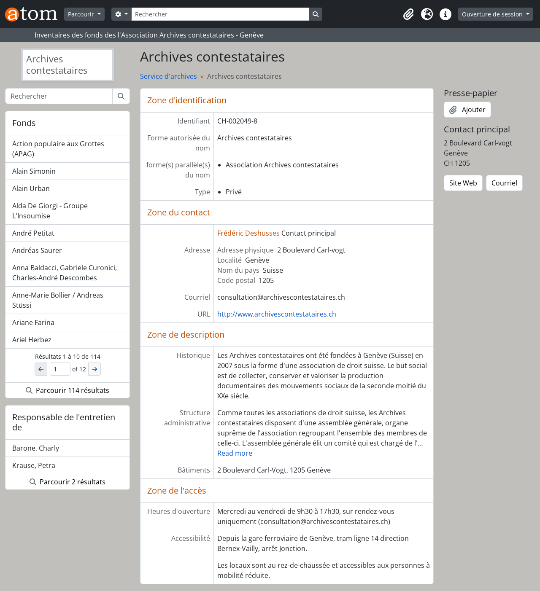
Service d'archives (168, 76)
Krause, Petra (33, 465)
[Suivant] (94, 369)
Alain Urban (31, 188)
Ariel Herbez (31, 339)
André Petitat (33, 233)
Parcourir (82, 14)
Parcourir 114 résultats (67, 390)
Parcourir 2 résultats (67, 481)
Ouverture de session (493, 14)
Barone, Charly (35, 448)
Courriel (504, 183)
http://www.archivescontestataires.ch (276, 314)
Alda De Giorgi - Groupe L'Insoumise (50, 210)
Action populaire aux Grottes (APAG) (58, 148)
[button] (408, 14)
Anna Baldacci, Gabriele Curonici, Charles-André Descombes (64, 272)
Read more (234, 453)
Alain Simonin (34, 171)
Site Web (463, 183)
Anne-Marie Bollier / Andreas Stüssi (57, 300)
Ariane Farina (33, 322)
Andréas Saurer (37, 250)
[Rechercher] (220, 14)
